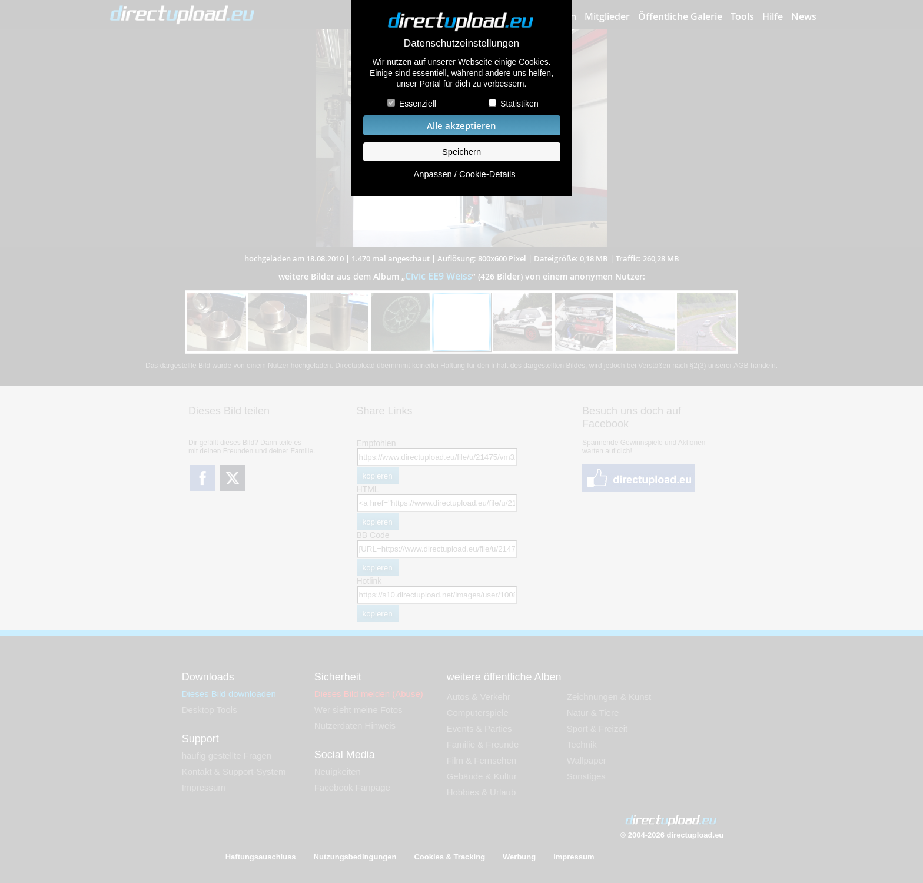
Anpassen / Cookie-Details (464, 174)
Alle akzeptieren (461, 125)
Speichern (461, 152)
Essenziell (417, 103)
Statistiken (519, 103)
